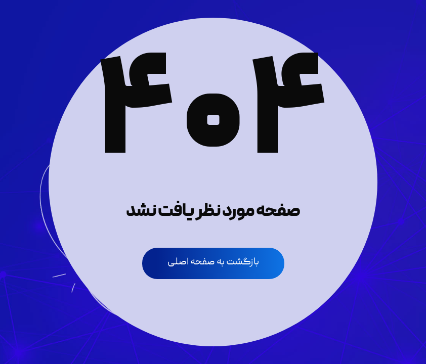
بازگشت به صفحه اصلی (213, 262)
